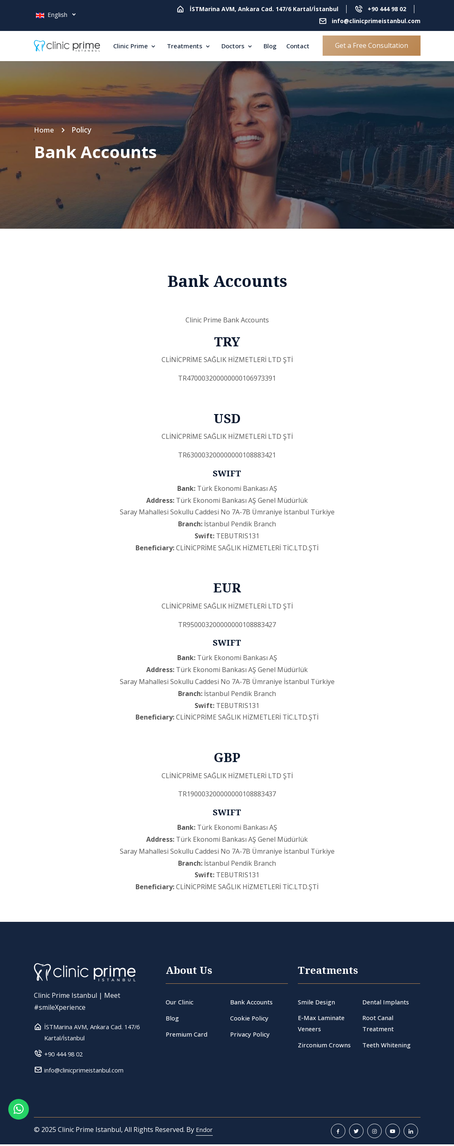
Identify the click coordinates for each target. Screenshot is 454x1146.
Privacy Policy (251, 1034)
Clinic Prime (131, 46)
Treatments (185, 46)
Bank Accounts (253, 1001)
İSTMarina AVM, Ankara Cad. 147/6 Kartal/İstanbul (264, 9)
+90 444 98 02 (387, 9)
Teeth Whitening (389, 1046)
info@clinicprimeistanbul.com (376, 21)
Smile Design (318, 1001)
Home (44, 130)
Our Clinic (181, 1001)
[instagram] (374, 1132)
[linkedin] (411, 1132)
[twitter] (356, 1132)
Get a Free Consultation (371, 45)
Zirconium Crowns (326, 1046)
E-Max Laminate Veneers (323, 1024)
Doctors (233, 46)
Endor (205, 1131)
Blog (270, 46)
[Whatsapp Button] (18, 1127)
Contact (297, 46)
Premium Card (188, 1034)
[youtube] (392, 1132)
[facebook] (338, 1132)
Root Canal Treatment (379, 1024)
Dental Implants (387, 1001)
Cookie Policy (250, 1018)
